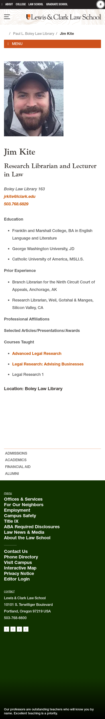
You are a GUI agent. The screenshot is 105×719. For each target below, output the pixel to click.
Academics (15, 460)
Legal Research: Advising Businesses (48, 364)
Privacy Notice (19, 573)
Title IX (11, 521)
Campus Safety (20, 515)
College (21, 4)
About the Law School (27, 537)
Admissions (16, 453)
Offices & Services (23, 499)
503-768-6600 (15, 618)
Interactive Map (20, 568)
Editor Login (17, 579)
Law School (35, 4)
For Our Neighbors (24, 504)
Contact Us (16, 551)
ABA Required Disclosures (32, 526)
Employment (17, 510)
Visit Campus (18, 562)
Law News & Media (24, 532)
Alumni (12, 473)
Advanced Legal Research (36, 353)
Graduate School (57, 4)
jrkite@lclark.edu (20, 196)
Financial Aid (18, 466)
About (9, 4)
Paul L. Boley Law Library (33, 33)
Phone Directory (21, 557)
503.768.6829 (16, 203)
